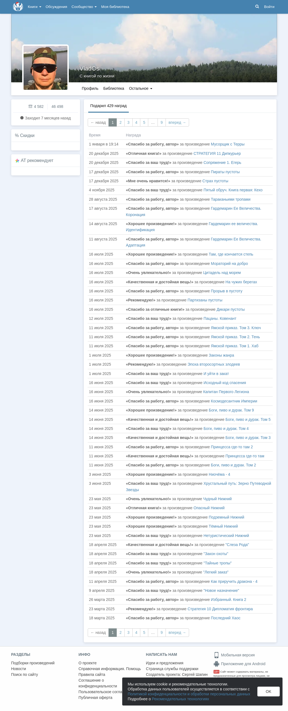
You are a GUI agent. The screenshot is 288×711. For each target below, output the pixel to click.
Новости (18, 669)
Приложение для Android (239, 664)
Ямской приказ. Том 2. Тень (235, 337)
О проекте (88, 663)
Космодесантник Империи (234, 401)
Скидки (27, 135)
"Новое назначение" (221, 590)
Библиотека (113, 88)
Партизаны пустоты (204, 300)
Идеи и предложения (165, 663)
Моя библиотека (115, 7)
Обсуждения (56, 7)
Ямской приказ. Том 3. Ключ (236, 328)
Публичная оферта (96, 697)
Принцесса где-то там (245, 456)
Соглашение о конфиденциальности (98, 683)
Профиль (90, 88)
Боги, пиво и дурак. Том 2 (233, 465)
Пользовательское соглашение (106, 692)
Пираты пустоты (225, 172)
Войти (269, 7)
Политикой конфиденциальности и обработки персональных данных (189, 694)
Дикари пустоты (230, 309)
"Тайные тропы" (218, 563)
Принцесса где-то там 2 (232, 447)
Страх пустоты (216, 181)
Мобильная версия (234, 655)
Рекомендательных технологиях (180, 699)
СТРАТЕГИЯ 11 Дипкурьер (217, 153)
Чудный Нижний (217, 499)
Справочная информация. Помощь (110, 669)
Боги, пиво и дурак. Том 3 (248, 437)
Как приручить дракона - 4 (234, 581)
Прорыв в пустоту (227, 291)
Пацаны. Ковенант (220, 318)
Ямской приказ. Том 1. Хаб (234, 346)
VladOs (89, 68)
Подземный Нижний (226, 517)
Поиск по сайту (24, 674)
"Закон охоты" (216, 554)
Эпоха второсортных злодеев (213, 364)
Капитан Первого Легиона (226, 392)
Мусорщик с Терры (228, 144)
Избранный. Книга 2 (228, 599)
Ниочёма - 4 (219, 474)
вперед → (177, 122)
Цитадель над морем (222, 272)
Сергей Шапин (195, 674)
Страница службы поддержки (172, 669)
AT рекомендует (37, 160)
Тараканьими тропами (230, 199)
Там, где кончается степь (231, 254)
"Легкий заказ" (215, 572)
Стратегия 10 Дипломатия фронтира (220, 609)
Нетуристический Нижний (226, 535)
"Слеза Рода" (237, 544)
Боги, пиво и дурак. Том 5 (248, 419)
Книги (34, 7)
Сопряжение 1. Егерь (222, 162)
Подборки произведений (33, 663)
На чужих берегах (241, 282)
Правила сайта (92, 674)
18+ (216, 671)
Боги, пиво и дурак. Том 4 (226, 428)
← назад (98, 122)
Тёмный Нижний (223, 526)
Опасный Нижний (208, 508)
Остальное (140, 88)
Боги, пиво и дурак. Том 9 (231, 410)
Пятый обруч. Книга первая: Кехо (233, 190)
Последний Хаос (226, 618)
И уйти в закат (216, 373)
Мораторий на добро (229, 263)
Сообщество (84, 7)
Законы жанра (221, 355)
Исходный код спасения (225, 382)
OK (268, 691)
